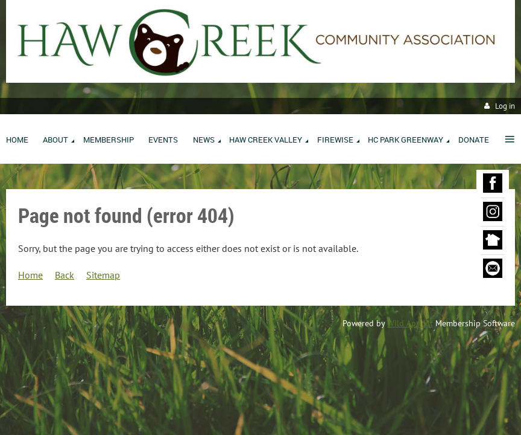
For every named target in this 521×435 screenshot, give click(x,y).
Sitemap (103, 275)
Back (64, 275)
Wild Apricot (410, 323)
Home (30, 275)
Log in (505, 106)
